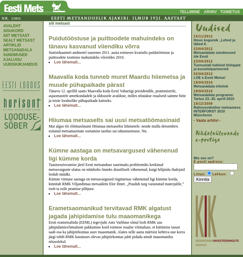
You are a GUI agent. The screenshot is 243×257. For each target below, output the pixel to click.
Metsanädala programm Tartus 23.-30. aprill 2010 (214, 97)
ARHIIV (210, 12)
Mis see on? (204, 158)
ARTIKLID (12, 45)
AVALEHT (12, 26)
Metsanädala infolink (211, 86)
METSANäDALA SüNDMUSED (17, 52)
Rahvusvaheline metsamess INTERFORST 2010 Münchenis (217, 111)
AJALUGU (12, 59)
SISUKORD (13, 31)
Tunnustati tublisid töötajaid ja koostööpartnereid (217, 67)
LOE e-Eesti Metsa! (210, 77)
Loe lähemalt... (67, 62)
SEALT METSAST (19, 40)
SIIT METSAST (16, 35)
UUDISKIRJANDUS (20, 64)
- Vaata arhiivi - (207, 120)
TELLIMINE (190, 12)
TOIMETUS (230, 12)
